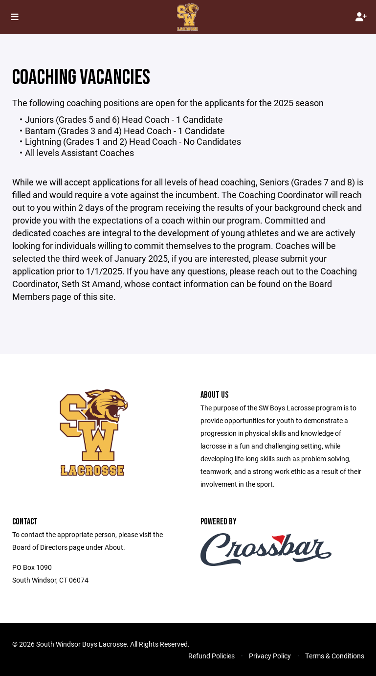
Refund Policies (211, 655)
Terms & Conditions (334, 655)
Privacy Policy (270, 655)
